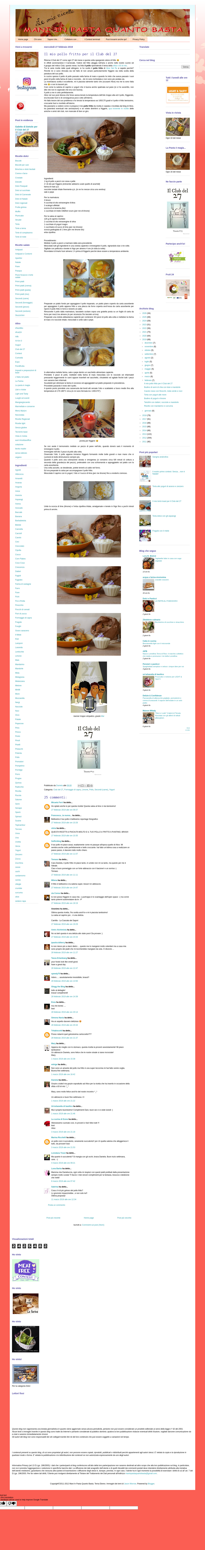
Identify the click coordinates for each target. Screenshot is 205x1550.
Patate (18, 719)
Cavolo (18, 537)
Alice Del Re (111, 68)
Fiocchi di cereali (22, 609)
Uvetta (18, 842)
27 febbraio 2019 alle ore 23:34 (64, 937)
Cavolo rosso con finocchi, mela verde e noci (163, 391)
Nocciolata (19, 415)
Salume (18, 799)
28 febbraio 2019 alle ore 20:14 (64, 1012)
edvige (54, 1064)
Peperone (19, 723)
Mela (17, 673)
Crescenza (19, 567)
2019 (144, 339)
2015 (144, 426)
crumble (18, 888)
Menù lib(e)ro (21, 411)
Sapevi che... (52, 39)
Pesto (17, 736)
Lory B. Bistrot (149, 556)
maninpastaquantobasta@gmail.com (141, 1473)
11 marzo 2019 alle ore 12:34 (63, 1199)
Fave (17, 592)
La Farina (19, 381)
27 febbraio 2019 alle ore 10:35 (64, 835)
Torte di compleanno (24, 233)
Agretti (18, 470)
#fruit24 (18, 332)
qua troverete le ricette (119, 108)
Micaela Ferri (57, 802)
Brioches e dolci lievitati (25, 169)
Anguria (18, 487)
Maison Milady (149, 711)
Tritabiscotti (56, 1031)
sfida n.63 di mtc (120, 66)
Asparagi (19, 499)
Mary (53, 1043)
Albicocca (19, 474)
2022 (144, 328)
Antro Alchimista (59, 930)
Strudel (18, 220)
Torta (17, 224)
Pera (17, 728)
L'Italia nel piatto (22, 377)
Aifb (17, 336)
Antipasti (19, 250)
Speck (17, 812)
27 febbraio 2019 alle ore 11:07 (64, 854)
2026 (144, 313)
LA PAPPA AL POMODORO (166, 601)
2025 (144, 317)
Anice (17, 491)
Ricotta (18, 791)
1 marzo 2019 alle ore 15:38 (63, 1059)
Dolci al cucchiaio (22, 190)
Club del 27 (58, 790)
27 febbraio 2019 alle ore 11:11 (64, 875)
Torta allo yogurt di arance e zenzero (168, 486)
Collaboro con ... (71, 39)
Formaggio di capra (72, 790)
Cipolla (18, 550)
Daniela (59, 785)
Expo (17, 362)
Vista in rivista (21, 436)
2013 (144, 434)
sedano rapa (20, 901)
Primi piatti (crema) (23, 286)
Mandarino (19, 664)
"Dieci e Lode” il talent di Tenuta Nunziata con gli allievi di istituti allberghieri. (168, 715)
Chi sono (37, 39)
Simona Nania (57, 1018)
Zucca (17, 859)
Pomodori (19, 762)
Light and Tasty (21, 394)
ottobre (148, 350)
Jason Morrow (130, 1484)
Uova (17, 833)
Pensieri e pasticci (151, 664)
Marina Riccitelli (58, 1137)
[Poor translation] (12, 1503)
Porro (17, 774)
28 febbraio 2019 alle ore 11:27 (64, 952)
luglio (147, 361)
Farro (17, 588)
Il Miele (18, 635)
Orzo (17, 715)
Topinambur (20, 825)
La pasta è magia (22, 385)
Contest (18, 353)
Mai (102, 716)
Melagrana (19, 677)
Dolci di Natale (21, 199)
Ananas (18, 483)
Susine (18, 821)
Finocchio (19, 605)
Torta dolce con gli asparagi (164, 516)
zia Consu (55, 893)
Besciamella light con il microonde (156, 643)
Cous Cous (20, 563)
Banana (18, 516)
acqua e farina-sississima (154, 577)
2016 (144, 423)
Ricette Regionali (22, 419)
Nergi (17, 702)
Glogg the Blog (58, 987)
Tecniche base (21, 432)
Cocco (18, 554)
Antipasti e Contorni (23, 254)
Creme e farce (21, 173)
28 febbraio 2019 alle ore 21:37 (64, 1038)
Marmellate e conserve (25, 406)
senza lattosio (21, 453)
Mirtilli (17, 690)
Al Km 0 (18, 341)
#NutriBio (19, 328)
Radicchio (19, 787)
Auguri (18, 345)
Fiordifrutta (19, 366)
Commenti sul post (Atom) (93, 1225)
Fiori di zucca (21, 614)
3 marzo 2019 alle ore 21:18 (63, 1132)
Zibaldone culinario (151, 620)
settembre (149, 354)
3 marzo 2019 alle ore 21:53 (63, 1147)
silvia (53, 828)
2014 (144, 430)
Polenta (18, 753)
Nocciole (19, 707)
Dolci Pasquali (21, 186)
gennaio (148, 411)
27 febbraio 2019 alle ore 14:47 (64, 888)
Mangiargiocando (22, 402)
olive (17, 897)
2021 (144, 332)
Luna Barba (56, 1168)
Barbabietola (20, 520)
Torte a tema (20, 228)
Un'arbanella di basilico (62, 1106)
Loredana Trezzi (58, 1153)
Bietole (18, 525)
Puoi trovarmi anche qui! (116, 39)
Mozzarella (20, 698)
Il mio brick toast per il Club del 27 (166, 501)
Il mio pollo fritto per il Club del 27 (158, 383)
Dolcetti (18, 182)
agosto (148, 358)
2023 (144, 324)
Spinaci (18, 816)
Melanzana (20, 681)
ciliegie (18, 884)
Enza (53, 1002)
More (17, 694)
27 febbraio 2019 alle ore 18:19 (64, 903)
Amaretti (18, 478)
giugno (148, 365)
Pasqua (18, 271)
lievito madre (20, 449)
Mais (17, 660)
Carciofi (18, 533)
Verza (17, 846)
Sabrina (54, 1187)
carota (17, 880)
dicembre (149, 343)
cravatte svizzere (162, 580)
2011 (144, 442)
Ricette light (20, 423)
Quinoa (18, 783)
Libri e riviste (20, 390)
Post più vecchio (124, 1218)
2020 (144, 336)
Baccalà (18, 512)
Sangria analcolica (160, 457)
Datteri (18, 571)
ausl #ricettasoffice (23, 440)
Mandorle (19, 668)
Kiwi (17, 639)
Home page (23, 39)
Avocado (19, 508)
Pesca (17, 732)
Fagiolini (18, 580)
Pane (17, 266)
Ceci (17, 542)
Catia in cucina (149, 641)
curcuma (19, 893)
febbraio (148, 380)
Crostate (18, 178)
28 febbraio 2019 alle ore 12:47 (64, 968)
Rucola (18, 795)
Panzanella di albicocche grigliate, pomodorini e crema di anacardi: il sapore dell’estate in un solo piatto (162, 700)
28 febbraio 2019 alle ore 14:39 (64, 996)
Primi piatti (19, 281)
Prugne (18, 778)
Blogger (151, 1484)
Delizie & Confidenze (152, 696)
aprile (147, 373)
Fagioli (18, 576)
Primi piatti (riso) (22, 294)
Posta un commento (56, 1205)
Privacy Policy (139, 39)
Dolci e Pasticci (150, 598)
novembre (149, 346)
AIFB (145, 651)
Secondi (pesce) (22, 307)
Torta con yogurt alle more (155, 395)
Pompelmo (19, 766)
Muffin (17, 211)
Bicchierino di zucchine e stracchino (169, 622)
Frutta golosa (20, 207)
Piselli (17, 745)
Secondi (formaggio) (24, 303)
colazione (19, 444)
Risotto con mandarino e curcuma (158, 406)
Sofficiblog (56, 841)
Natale (18, 262)
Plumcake (19, 216)
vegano (18, 457)
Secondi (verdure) (22, 311)
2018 (144, 415)
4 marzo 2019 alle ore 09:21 (63, 1163)
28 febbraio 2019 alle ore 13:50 (64, 981)
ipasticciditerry (58, 942)
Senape (18, 808)
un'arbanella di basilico (153, 674)
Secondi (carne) (101, 790)
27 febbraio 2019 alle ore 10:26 (64, 823)
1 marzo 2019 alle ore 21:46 (63, 1113)
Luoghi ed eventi (22, 398)
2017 (144, 419)
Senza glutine (21, 427)
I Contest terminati (92, 39)
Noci (17, 711)
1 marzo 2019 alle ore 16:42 (63, 1074)
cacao (17, 867)
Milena (54, 880)
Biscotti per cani (22, 165)
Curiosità (19, 358)
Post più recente (53, 1218)
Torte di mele (20, 237)
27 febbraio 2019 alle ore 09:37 (64, 810)
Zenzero (18, 854)
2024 (144, 321)
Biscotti (18, 161)
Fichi (17, 597)
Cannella (19, 529)
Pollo (91, 790)
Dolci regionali (21, 203)
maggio (148, 369)
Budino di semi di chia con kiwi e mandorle (162, 387)
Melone (18, 685)
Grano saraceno (22, 631)
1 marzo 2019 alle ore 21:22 (63, 1101)
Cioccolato (19, 546)
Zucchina (19, 863)
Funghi (18, 626)
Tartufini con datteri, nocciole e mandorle (161, 402)
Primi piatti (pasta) (23, 290)
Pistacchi (19, 749)
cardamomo (20, 876)
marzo (148, 376)
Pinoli (17, 740)
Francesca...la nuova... (61, 815)
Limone (85, 790)
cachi (17, 871)
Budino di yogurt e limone (155, 398)
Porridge (18, 770)
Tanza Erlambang (59, 958)
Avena (18, 504)
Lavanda (19, 647)
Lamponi (19, 643)
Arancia (18, 495)
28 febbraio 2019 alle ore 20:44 (64, 1025)
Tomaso (54, 859)
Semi (17, 804)
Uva (17, 838)
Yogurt (112, 790)
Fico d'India (20, 601)
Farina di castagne (23, 584)
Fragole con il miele (160, 531)
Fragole (18, 622)
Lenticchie (19, 652)
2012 (144, 438)
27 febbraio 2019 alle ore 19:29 (64, 924)
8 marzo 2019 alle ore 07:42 (63, 1181)
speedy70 (55, 974)
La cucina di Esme (59, 1119)
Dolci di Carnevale (23, 194)
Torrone (18, 829)
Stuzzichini (19, 315)
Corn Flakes (20, 559)
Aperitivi (18, 258)
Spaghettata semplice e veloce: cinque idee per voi (163, 666)
